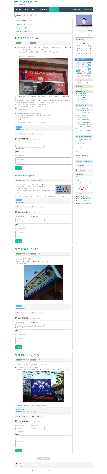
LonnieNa (61, 470)
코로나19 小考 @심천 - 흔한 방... (83, 110)
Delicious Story (82, 93)
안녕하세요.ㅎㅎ (80, 147)
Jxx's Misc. (82, 99)
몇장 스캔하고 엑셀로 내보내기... (83, 139)
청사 (85, 73)
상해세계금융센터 (87, 67)
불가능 (84, 71)
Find (89, 35)
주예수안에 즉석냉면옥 (21, 28)
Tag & (53, 9)
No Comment (36, 133)
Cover (27, 9)
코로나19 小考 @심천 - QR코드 (83, 122)
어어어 (77, 151)
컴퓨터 (78, 71)
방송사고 (79, 62)
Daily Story (82, 97)
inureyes (52, 470)
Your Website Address (19, 148)
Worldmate (79, 73)
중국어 (24, 129)
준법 (90, 71)
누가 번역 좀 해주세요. (21, 20)
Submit (19, 168)
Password (34, 143)
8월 (86, 75)
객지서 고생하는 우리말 (21, 31)
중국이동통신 (30, 411)
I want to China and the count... (83, 155)
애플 (78, 67)
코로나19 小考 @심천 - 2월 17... (83, 119)
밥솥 (89, 75)
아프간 (89, 73)
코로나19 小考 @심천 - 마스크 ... (83, 117)
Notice (34, 9)
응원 (90, 64)
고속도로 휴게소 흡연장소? (82, 108)
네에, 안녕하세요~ (80, 143)
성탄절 (83, 62)
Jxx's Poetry (82, 101)
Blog (18, 9)
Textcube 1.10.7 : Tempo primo (29, 470)
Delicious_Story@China (25, 1)
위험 (85, 69)
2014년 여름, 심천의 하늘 (82, 82)
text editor (89, 62)
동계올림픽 (79, 69)
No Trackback (21, 133)
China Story (39, 43)
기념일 (78, 75)
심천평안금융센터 (81, 64)
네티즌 (82, 75)
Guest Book (43, 9)
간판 (21, 129)
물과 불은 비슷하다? (21, 24)
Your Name (19, 143)
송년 (90, 69)
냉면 (24, 308)
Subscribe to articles (83, 196)
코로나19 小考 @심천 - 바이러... (83, 113)
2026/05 (84, 43)
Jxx (23, 126)
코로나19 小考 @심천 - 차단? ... (83, 115)
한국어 (28, 129)
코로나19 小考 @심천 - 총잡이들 (83, 124)
